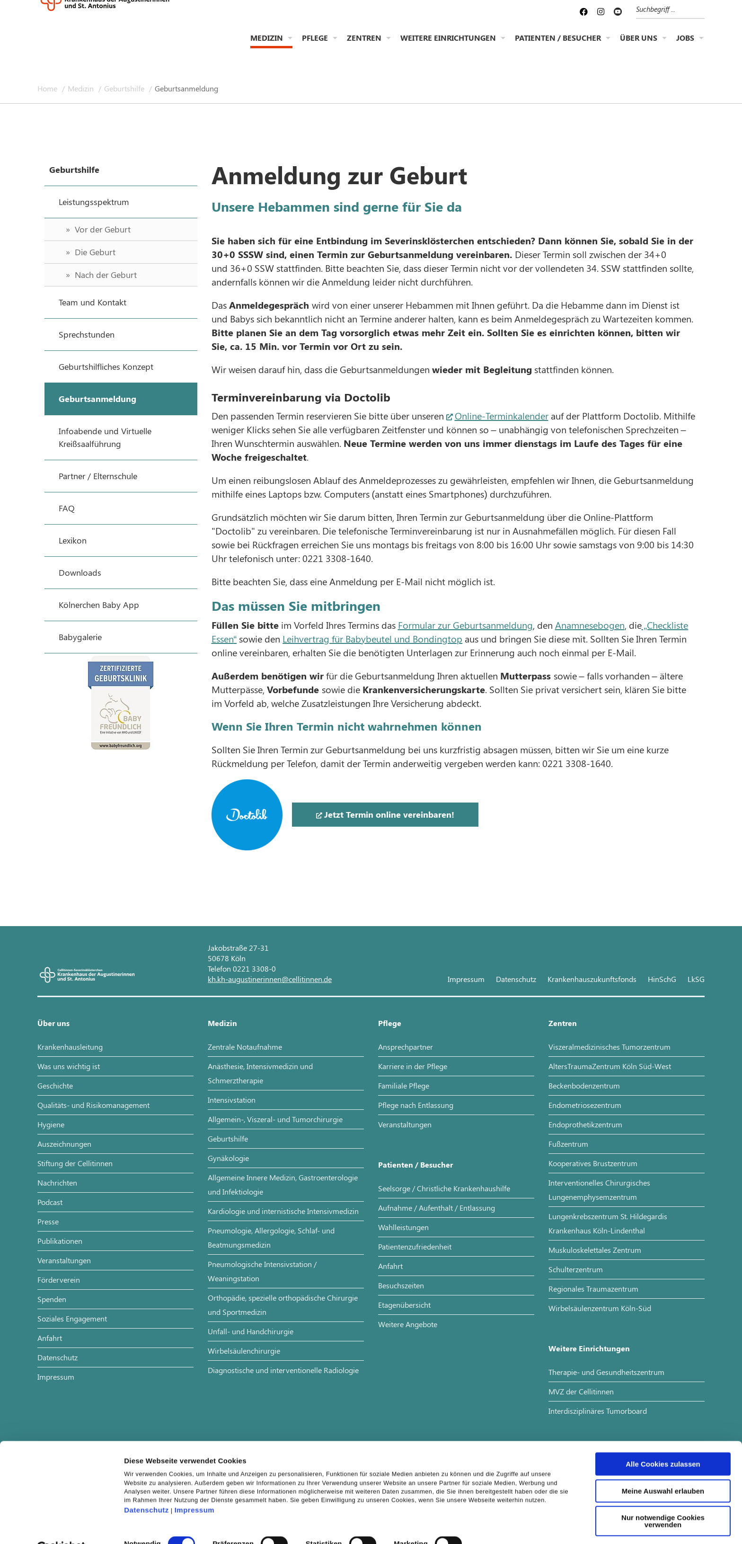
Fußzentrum (568, 1144)
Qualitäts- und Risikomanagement (93, 1105)
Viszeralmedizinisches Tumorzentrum (609, 1047)
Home (48, 88)
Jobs (685, 45)
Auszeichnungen (64, 1144)
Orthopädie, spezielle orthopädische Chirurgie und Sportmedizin (283, 1305)
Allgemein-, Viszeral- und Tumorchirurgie (275, 1119)
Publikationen (59, 1241)
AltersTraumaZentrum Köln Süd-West (609, 1066)
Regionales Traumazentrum (593, 1289)
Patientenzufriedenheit (414, 1246)
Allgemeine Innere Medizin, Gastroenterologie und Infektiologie (283, 1184)
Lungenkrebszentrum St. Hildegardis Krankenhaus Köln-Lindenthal (607, 1223)
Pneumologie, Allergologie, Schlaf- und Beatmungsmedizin (271, 1237)
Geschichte (55, 1085)
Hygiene (50, 1124)
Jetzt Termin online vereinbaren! (389, 814)
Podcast (49, 1202)
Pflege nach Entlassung (415, 1105)
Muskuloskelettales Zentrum (594, 1250)
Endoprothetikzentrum (585, 1124)
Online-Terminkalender (501, 415)
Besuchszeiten (401, 1285)
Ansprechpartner (405, 1047)
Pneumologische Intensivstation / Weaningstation (262, 1271)
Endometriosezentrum (584, 1105)
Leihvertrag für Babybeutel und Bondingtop (372, 638)
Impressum (195, 1487)
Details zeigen (503, 1525)
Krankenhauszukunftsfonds (592, 979)
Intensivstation (232, 1100)
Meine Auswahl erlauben (663, 1468)
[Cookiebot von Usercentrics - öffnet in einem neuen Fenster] (61, 1525)
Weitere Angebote (407, 1324)
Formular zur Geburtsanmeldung (465, 624)
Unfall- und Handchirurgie (250, 1331)
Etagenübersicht (404, 1305)
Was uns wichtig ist (68, 1066)
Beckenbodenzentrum (584, 1085)
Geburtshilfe (125, 88)
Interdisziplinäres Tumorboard (597, 1411)
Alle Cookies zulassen (663, 1441)
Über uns (638, 45)
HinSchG (662, 979)
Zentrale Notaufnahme (245, 1047)
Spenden (51, 1299)
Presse (48, 1221)
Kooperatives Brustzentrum (592, 1163)
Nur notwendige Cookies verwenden (663, 1498)
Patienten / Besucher (558, 45)
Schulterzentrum (575, 1269)
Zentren (364, 45)
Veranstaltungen (64, 1260)
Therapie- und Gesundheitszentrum (606, 1372)
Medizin (266, 45)
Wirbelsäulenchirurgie (244, 1351)
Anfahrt (49, 1338)
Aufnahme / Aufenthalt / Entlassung (436, 1208)
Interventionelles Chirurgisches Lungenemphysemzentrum (599, 1190)
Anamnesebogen (590, 624)
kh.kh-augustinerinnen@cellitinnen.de (270, 979)
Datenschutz (146, 1487)
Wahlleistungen (403, 1227)
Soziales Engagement (72, 1318)
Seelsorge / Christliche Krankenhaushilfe (444, 1188)
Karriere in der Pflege (412, 1066)
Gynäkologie (228, 1158)
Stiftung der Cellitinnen (75, 1163)
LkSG (696, 979)
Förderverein (58, 1280)
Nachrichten (57, 1182)
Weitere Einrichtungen (448, 45)
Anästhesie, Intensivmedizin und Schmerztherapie (260, 1073)
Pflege (315, 45)
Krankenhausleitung (70, 1047)
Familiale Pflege (403, 1085)
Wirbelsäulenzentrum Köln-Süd (599, 1308)
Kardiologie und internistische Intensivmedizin (283, 1211)
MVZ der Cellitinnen (581, 1391)
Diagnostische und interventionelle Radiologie (283, 1370)
